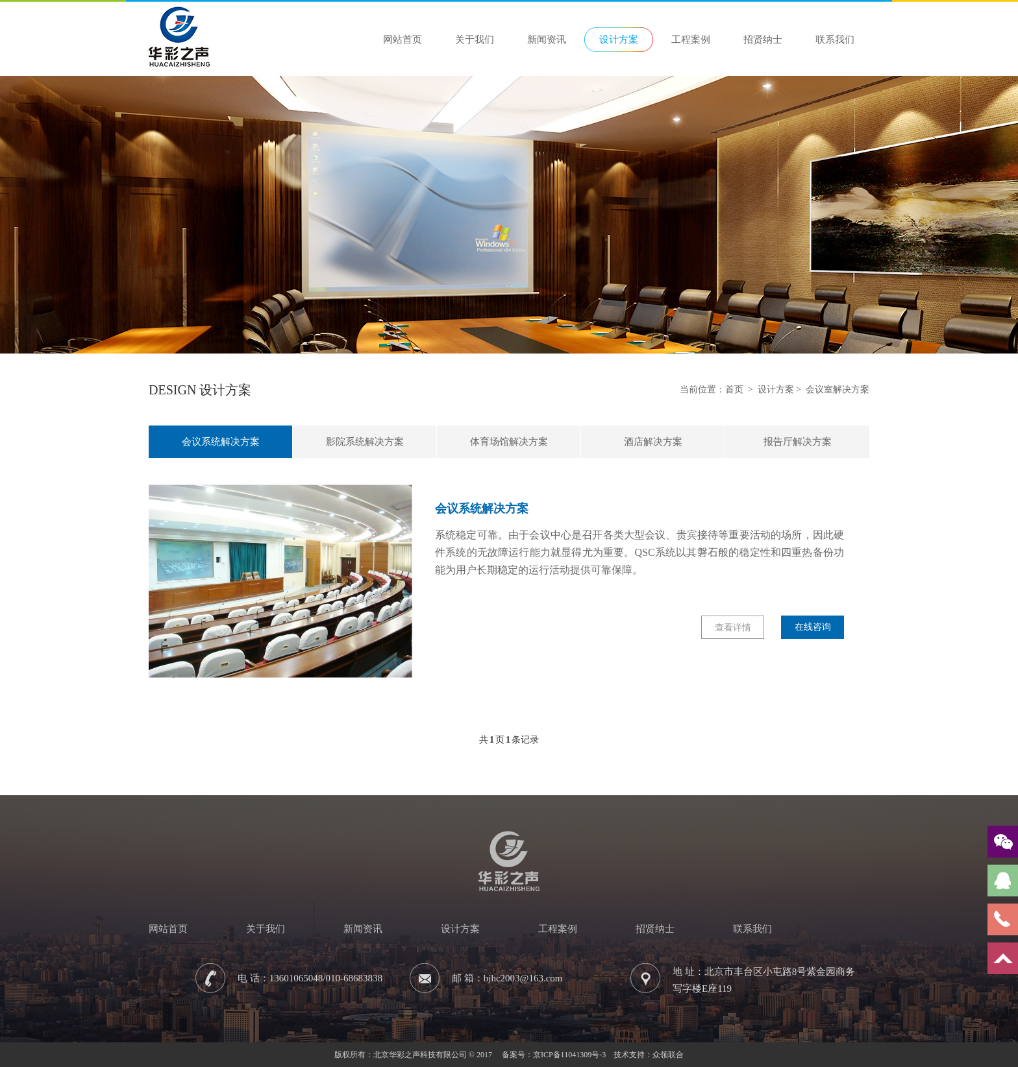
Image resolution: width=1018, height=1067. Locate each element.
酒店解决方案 (653, 442)
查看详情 (733, 627)
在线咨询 (813, 627)
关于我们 (474, 39)
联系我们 (834, 39)
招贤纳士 (762, 39)
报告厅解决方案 (798, 442)
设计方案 (618, 39)
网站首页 (402, 39)
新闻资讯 (546, 39)
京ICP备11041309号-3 (569, 1054)
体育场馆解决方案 (509, 442)
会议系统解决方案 (221, 442)
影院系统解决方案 (365, 442)
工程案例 (690, 39)
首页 (734, 389)
